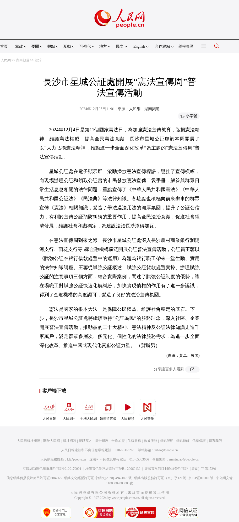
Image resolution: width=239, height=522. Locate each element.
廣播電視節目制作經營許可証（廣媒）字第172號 (180, 469)
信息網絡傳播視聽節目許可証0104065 (34, 478)
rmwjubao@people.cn (184, 459)
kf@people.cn (76, 459)
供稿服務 (134, 441)
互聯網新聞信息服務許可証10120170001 (52, 469)
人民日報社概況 (28, 441)
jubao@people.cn (166, 450)
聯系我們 (215, 441)
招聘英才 (85, 441)
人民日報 (49, 409)
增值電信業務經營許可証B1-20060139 (113, 469)
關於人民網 (51, 441)
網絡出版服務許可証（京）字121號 (160, 478)
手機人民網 (88, 409)
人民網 (6, 60)
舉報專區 (186, 46)
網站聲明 (167, 441)
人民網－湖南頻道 (144, 109)
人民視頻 (127, 409)
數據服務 (150, 441)
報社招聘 (69, 441)
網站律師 (183, 441)
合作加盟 (118, 441)
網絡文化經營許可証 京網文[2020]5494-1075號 (98, 478)
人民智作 (147, 409)
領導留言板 (108, 409)
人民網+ (68, 409)
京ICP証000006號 (201, 478)
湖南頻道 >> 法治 (29, 60)
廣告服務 (102, 441)
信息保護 (199, 441)
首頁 (4, 46)
